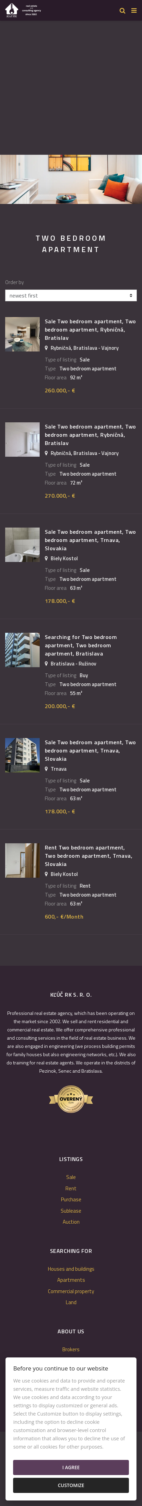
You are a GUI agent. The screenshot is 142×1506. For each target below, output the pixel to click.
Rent (71, 1188)
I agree (71, 1467)
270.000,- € (60, 495)
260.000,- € (60, 390)
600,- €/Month (64, 916)
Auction (71, 1222)
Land (71, 1302)
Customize (71, 1485)
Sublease (71, 1211)
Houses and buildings (71, 1269)
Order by (14, 282)
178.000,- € (60, 601)
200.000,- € (60, 706)
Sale (71, 1177)
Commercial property (71, 1291)
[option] (71, 179)
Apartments (71, 1280)
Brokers (71, 1349)
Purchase (71, 1199)
